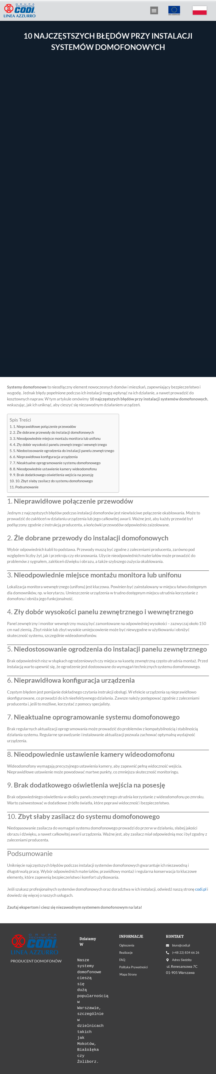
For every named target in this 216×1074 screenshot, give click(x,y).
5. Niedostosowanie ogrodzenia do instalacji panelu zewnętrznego (63, 450)
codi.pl (200, 889)
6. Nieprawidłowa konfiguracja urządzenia (45, 457)
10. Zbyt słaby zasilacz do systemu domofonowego (54, 481)
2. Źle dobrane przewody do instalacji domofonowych (53, 432)
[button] (154, 10)
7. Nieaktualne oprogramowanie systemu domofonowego (56, 463)
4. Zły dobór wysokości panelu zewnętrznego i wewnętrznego (60, 444)
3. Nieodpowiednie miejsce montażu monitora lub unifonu (56, 438)
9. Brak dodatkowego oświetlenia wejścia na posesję (53, 475)
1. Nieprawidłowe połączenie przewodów (44, 426)
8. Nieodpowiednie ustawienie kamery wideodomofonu (55, 469)
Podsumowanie (27, 487)
